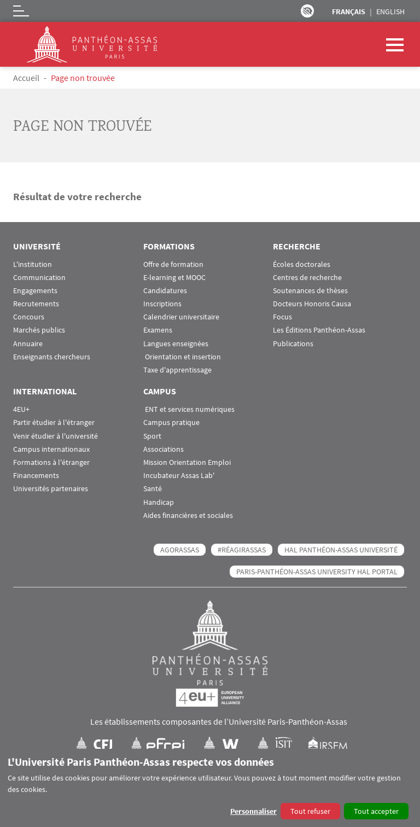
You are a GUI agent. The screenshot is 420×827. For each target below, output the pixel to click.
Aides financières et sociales (188, 515)
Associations (163, 449)
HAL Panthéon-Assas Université (341, 550)
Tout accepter (376, 811)
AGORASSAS (179, 550)
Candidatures (165, 290)
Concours (28, 317)
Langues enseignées (175, 343)
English (390, 11)
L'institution (32, 264)
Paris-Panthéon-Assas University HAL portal (317, 571)
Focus (282, 317)
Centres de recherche (307, 277)
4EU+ (21, 409)
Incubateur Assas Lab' (178, 475)
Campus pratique (171, 422)
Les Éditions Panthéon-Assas (319, 330)
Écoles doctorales (301, 264)
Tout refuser (310, 811)
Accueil (26, 77)
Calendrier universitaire (181, 317)
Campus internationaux (51, 449)
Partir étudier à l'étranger (54, 422)
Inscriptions (162, 303)
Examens (157, 330)
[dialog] (210, 788)
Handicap (158, 502)
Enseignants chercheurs (51, 357)
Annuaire (28, 343)
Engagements (35, 290)
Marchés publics (39, 330)
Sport (152, 436)
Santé (152, 488)
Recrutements (36, 303)
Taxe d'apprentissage (177, 370)
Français (348, 11)
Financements (36, 475)
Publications (293, 343)
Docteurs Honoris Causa (312, 303)
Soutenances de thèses (310, 290)
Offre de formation (173, 264)
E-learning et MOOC (174, 277)
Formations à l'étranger (51, 462)
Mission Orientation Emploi (187, 462)
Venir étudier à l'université (55, 436)
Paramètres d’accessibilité (307, 11)
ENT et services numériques (189, 409)
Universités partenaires (50, 488)
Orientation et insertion (182, 357)
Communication (39, 277)
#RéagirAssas (242, 550)
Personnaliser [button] (253, 811)
